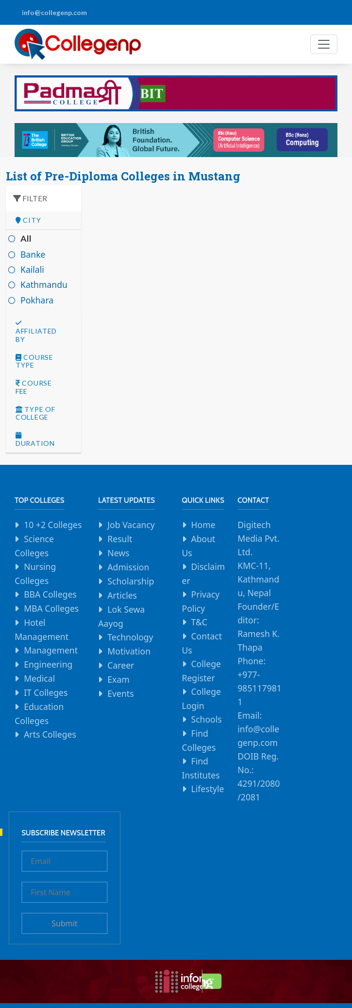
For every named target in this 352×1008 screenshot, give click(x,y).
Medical (39, 678)
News (118, 553)
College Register (201, 671)
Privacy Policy (201, 601)
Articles (122, 595)
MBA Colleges (51, 608)
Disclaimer (203, 573)
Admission (128, 567)
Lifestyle (207, 789)
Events (120, 693)
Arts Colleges (50, 734)
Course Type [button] (34, 362)
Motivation (129, 651)
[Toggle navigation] (323, 44)
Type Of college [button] (35, 414)
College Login (201, 698)
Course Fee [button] (34, 387)
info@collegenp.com (54, 12)
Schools (206, 719)
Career (120, 665)
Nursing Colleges (35, 573)
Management (51, 650)
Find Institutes (201, 768)
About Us (199, 546)
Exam (118, 679)
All (26, 238)
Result (119, 539)
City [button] (28, 220)
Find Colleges (199, 740)
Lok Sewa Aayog (121, 616)
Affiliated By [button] (36, 331)
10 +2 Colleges (53, 525)
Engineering (48, 664)
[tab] (43, 221)
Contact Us (202, 643)
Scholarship (130, 581)
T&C (199, 622)
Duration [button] (35, 439)
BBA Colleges (50, 594)
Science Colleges (34, 546)
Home (203, 525)
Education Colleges (39, 713)
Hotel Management (41, 629)
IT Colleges (45, 692)
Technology (130, 637)
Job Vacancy (131, 525)
